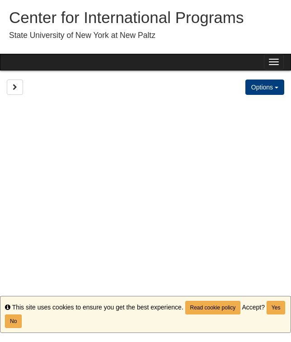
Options (264, 87)
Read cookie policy (213, 308)
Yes (276, 308)
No (13, 321)
